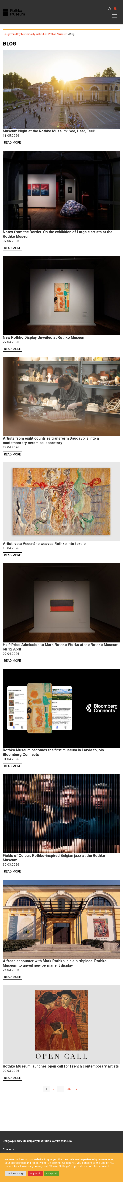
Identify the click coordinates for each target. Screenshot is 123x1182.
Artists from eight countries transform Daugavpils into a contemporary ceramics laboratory (51, 440)
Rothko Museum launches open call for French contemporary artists (61, 1066)
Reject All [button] (35, 1173)
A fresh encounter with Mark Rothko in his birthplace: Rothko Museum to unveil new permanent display (55, 963)
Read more (12, 142)
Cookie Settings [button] (15, 1173)
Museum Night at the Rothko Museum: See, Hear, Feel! (49, 131)
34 (69, 1089)
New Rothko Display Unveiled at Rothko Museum (44, 337)
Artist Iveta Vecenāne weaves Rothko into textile (44, 543)
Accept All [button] (51, 1173)
